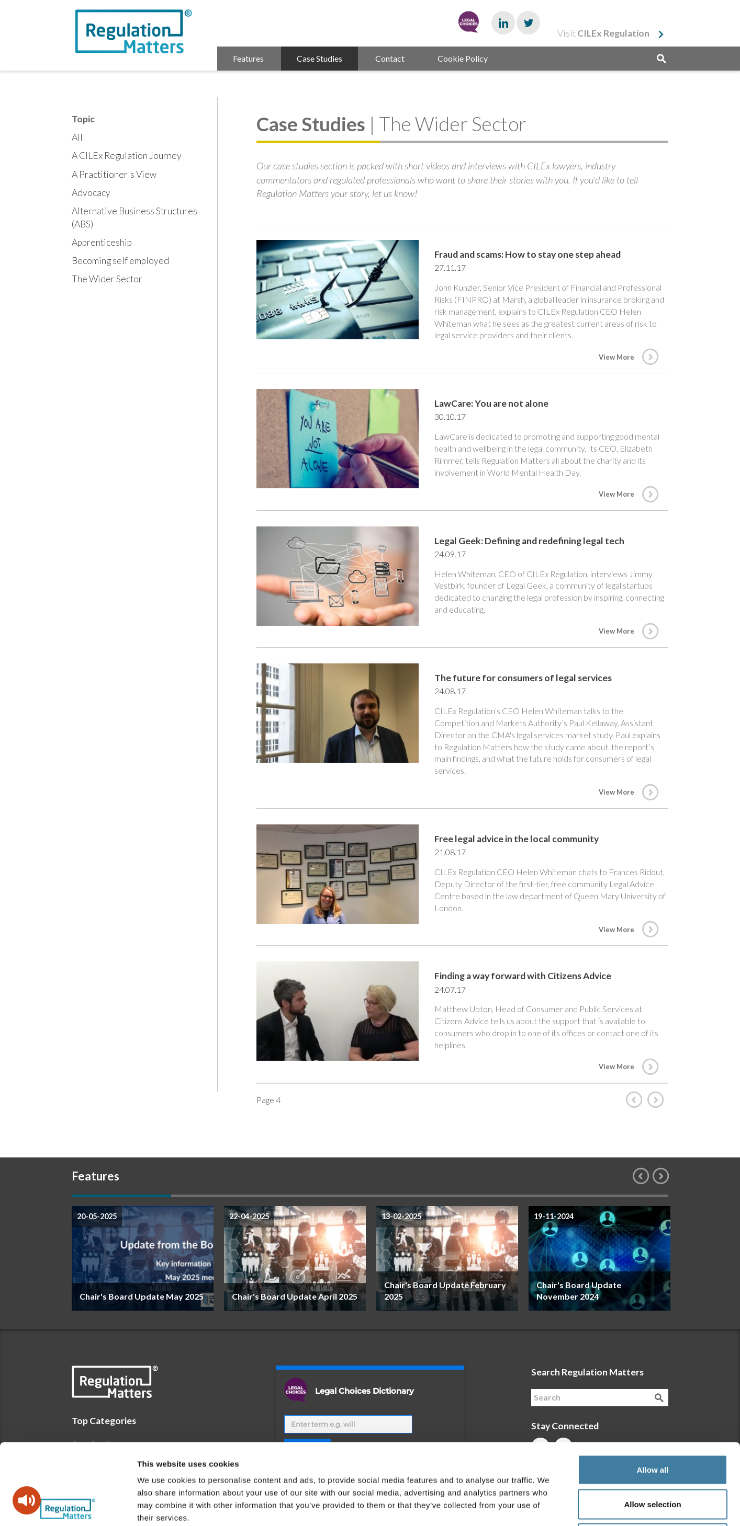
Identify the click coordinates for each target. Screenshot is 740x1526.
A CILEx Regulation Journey (127, 155)
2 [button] (221, 1196)
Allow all (653, 1388)
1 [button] (121, 1196)
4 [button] (419, 1196)
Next (657, 1099)
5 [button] (519, 1196)
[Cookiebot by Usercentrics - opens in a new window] (68, 1505)
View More (616, 357)
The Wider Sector (107, 278)
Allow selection (652, 1423)
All (77, 137)
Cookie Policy (463, 58)
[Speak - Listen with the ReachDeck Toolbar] (27, 1500)
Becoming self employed (120, 260)
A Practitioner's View (114, 174)
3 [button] (320, 1196)
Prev (636, 1099)
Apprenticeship (102, 242)
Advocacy (91, 192)
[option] (143, 1258)
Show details (549, 1505)
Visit (603, 33)
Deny (653, 1457)
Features (248, 58)
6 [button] (618, 1196)
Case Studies (319, 58)
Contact (390, 58)
